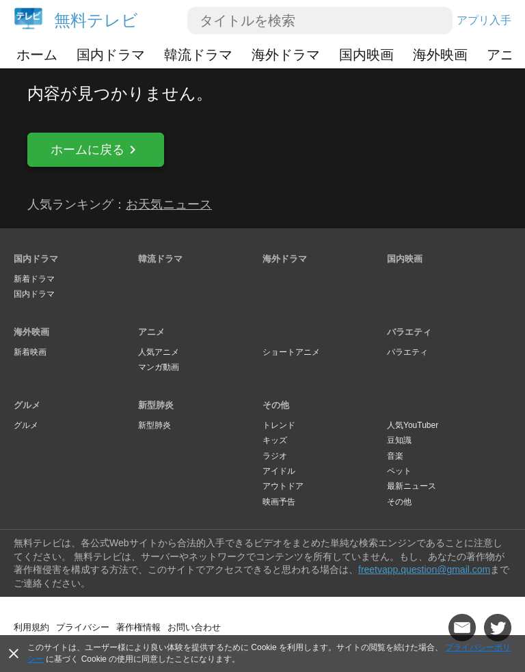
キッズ (274, 440)
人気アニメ (158, 352)
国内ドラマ (111, 54)
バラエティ (409, 332)
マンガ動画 (158, 367)
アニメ (151, 332)
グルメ (27, 405)
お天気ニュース (169, 204)
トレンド (278, 425)
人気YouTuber (412, 425)
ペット (399, 471)
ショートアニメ (291, 352)
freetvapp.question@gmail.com (424, 569)
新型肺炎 (156, 405)
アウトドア (283, 486)
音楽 (395, 456)
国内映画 (366, 54)
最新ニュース (411, 486)
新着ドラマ (34, 279)
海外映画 (440, 54)
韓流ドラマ (198, 54)
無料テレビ (96, 20)
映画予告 (278, 502)
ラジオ (274, 456)
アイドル (278, 471)
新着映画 (30, 352)
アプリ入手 (484, 20)
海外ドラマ (286, 54)
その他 (275, 405)
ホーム (36, 54)
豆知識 (399, 440)
